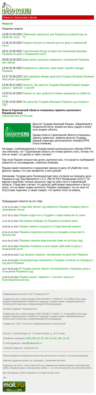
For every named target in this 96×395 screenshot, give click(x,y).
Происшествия (10, 115)
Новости (8, 17)
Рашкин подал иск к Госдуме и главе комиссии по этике (52, 215)
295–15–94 (50, 338)
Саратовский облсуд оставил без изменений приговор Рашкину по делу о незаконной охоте (44, 52)
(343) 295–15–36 (35, 338)
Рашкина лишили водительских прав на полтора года (51, 240)
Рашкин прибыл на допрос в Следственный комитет (50, 226)
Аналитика (21, 17)
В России (27, 115)
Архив (33, 17)
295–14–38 (63, 338)
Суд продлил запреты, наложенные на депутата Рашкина (53, 254)
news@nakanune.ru (31, 343)
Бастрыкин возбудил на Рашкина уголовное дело (48, 220)
